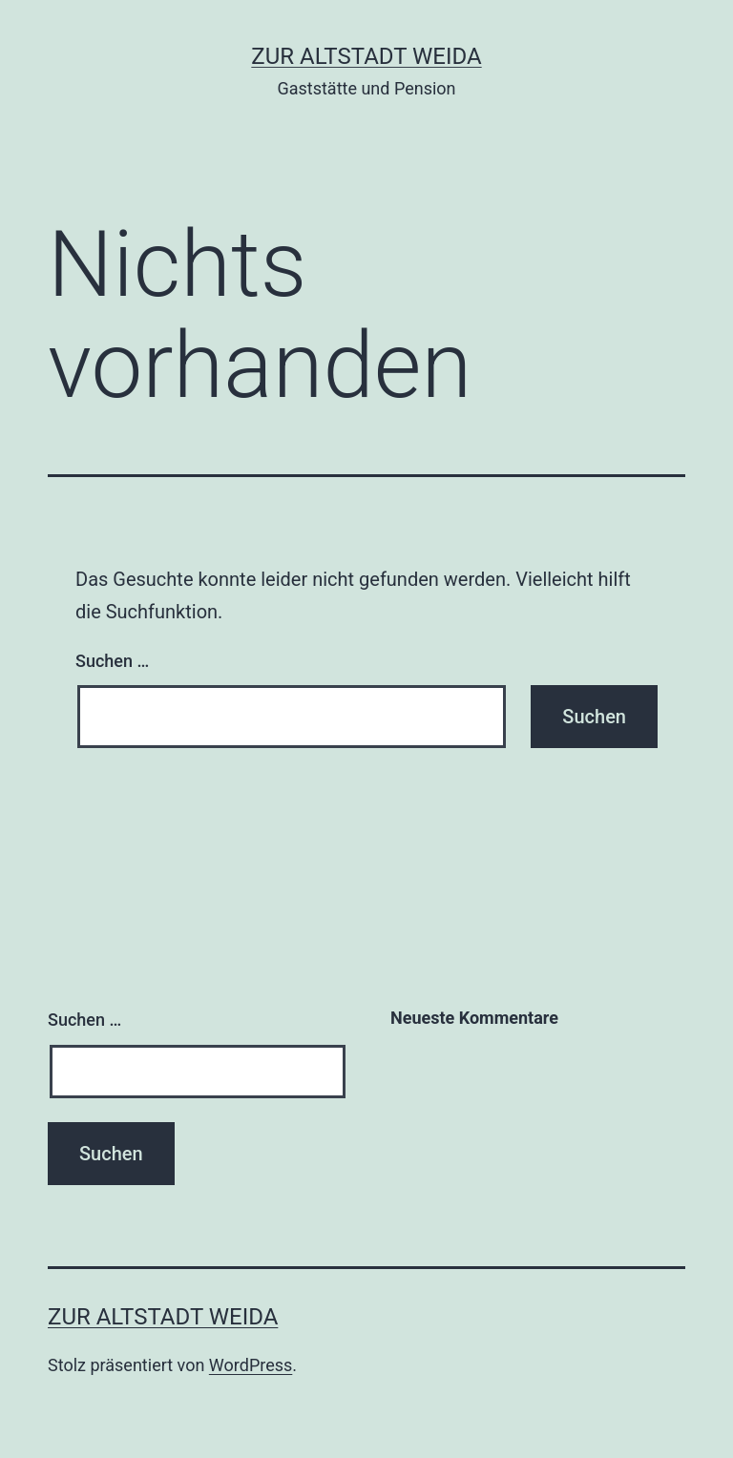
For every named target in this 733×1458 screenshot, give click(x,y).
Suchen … (112, 661)
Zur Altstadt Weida (366, 56)
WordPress (250, 1365)
